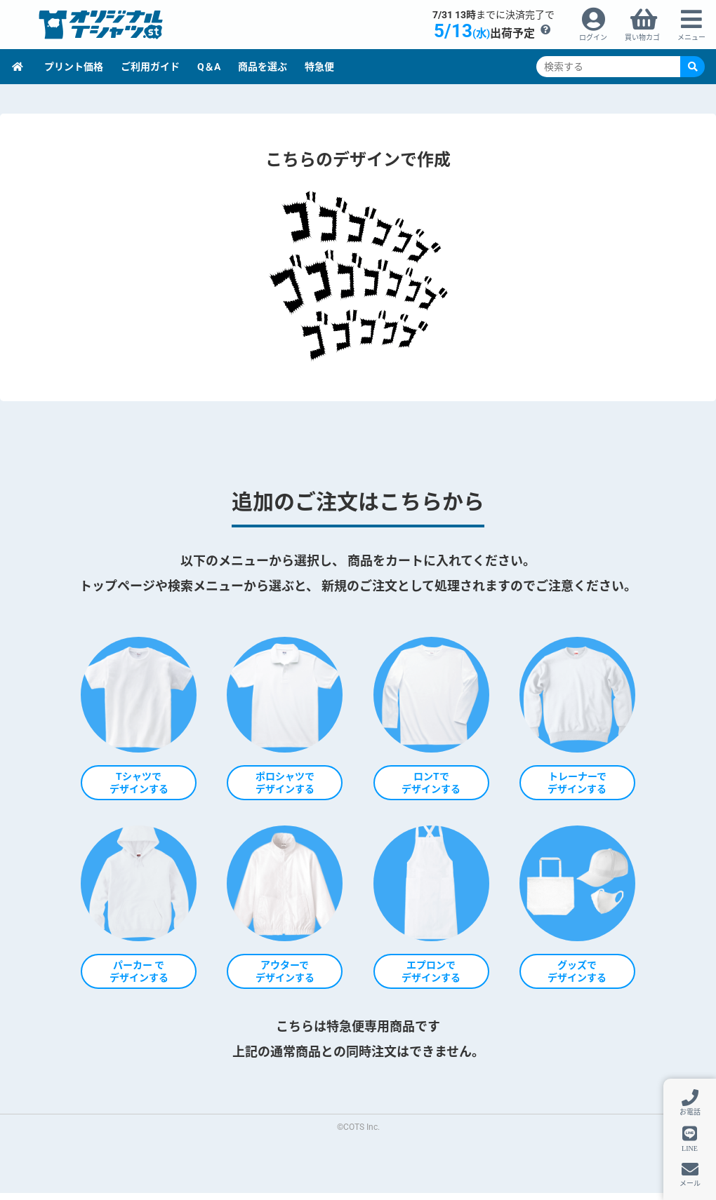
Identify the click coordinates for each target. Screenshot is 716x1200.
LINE (690, 1148)
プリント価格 (73, 66)
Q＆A (208, 66)
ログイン (593, 37)
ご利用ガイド (150, 66)
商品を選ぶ (262, 66)
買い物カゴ (642, 37)
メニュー (691, 37)
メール (690, 1183)
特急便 (319, 66)
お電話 (690, 1112)
